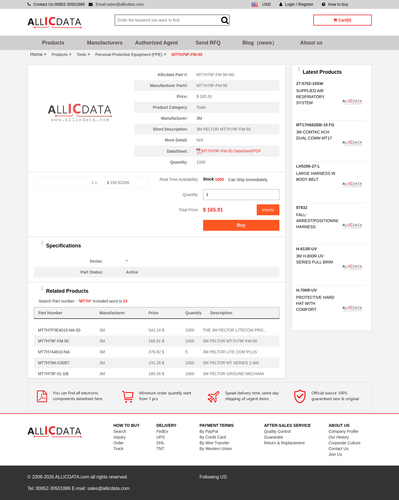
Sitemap (364, 4)
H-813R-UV (306, 249)
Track (118, 448)
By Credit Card (212, 437)
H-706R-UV (306, 290)
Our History (338, 437)
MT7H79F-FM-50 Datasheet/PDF (228, 151)
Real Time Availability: (179, 179)
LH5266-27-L (308, 166)
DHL (160, 443)
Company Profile (343, 431)
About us (311, 43)
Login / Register (296, 4)
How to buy (335, 4)
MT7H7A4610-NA (54, 352)
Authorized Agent (156, 43)
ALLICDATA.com (72, 476)
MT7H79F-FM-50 (53, 341)
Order (119, 443)
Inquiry (268, 210)
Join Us (335, 454)
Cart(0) (342, 20)
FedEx (162, 431)
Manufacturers (104, 43)
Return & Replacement (284, 443)
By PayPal (208, 431)
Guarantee (273, 437)
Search (120, 431)
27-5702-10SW (309, 83)
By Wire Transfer (214, 443)
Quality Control (277, 431)
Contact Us (338, 448)
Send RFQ (208, 43)
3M (199, 118)
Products (53, 43)
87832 (301, 207)
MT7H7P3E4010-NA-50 (59, 330)
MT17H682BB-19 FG (315, 125)
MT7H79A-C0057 (53, 363)
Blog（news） (259, 43)
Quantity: (190, 194)
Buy (241, 225)
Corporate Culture (344, 443)
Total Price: (188, 210)
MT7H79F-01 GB (53, 373)
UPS (160, 437)
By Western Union (215, 448)
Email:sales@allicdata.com (120, 4)
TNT (160, 448)
